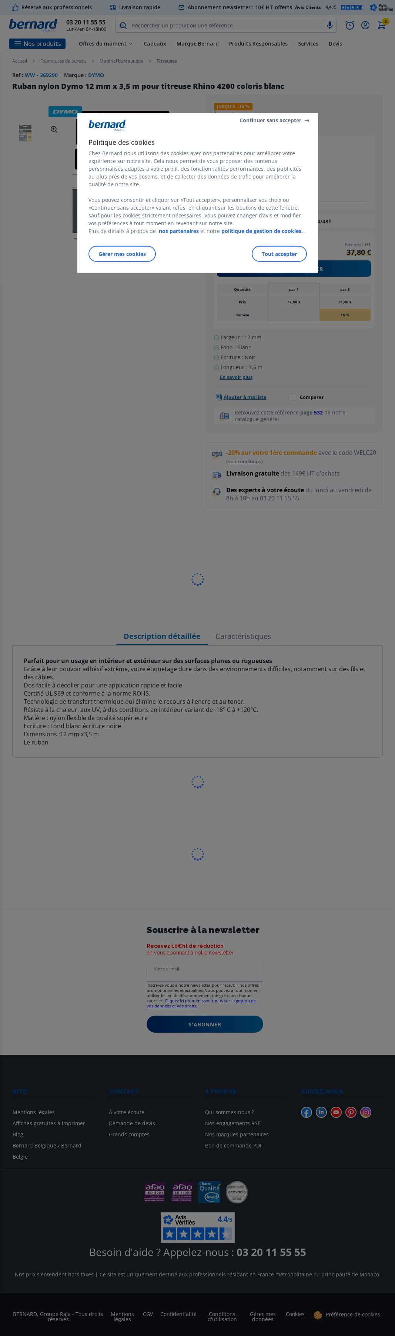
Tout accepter (279, 253)
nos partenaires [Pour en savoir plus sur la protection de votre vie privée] (179, 230)
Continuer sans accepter (270, 120)
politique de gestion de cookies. (262, 230)
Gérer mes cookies (122, 253)
